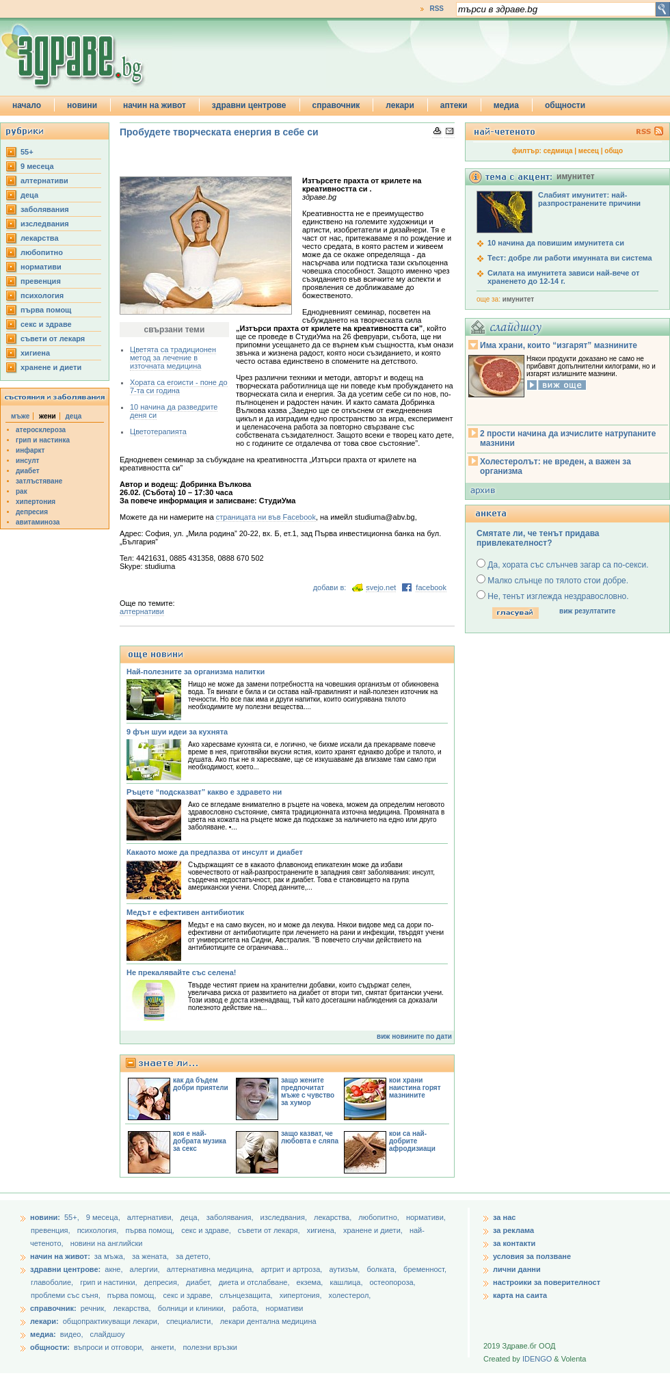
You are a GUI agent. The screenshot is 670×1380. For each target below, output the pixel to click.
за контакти (514, 1243)
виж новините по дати (414, 1036)
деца (29, 195)
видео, (71, 1334)
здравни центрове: (65, 1269)
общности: (50, 1347)
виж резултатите (587, 611)
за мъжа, (109, 1256)
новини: (45, 1217)
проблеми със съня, (67, 1295)
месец (588, 151)
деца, (191, 1217)
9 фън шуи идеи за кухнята (177, 732)
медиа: (43, 1334)
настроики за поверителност (546, 1282)
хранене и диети (51, 367)
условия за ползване (532, 1256)
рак (21, 491)
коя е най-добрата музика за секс (199, 1141)
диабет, (200, 1282)
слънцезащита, (246, 1295)
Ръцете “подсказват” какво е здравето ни (204, 792)
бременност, (424, 1269)
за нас (504, 1217)
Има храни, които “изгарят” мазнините (558, 345)
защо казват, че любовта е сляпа (309, 1137)
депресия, (162, 1282)
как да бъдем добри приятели (200, 1083)
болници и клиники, (192, 1308)
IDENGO (537, 1359)
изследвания (45, 224)
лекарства (40, 238)
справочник (336, 105)
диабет (28, 471)
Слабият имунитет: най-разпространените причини (589, 199)
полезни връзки (210, 1347)
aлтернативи (44, 180)
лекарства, (333, 1217)
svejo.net (381, 587)
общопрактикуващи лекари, (111, 1321)
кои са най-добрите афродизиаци (412, 1141)
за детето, (193, 1256)
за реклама (513, 1230)
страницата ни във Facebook (266, 517)
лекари (400, 105)
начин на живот (154, 105)
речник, (94, 1308)
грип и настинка (43, 440)
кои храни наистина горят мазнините (415, 1087)
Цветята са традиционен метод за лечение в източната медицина (173, 357)
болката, (382, 1269)
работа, (245, 1308)
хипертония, (302, 1295)
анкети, (163, 1347)
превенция (41, 281)
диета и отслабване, (255, 1282)
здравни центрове (249, 105)
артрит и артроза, (292, 1269)
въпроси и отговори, (109, 1347)
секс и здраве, (207, 1230)
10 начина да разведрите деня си (173, 411)
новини (82, 105)
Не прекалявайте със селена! (181, 972)
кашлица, (347, 1282)
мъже (20, 416)
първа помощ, (150, 1230)
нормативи (41, 267)
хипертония (35, 501)
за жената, (150, 1256)
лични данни (517, 1269)
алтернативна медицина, (211, 1269)
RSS (436, 8)
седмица (558, 151)
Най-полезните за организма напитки (195, 671)
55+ (27, 152)
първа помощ (46, 310)
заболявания (45, 209)
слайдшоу (107, 1334)
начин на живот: (60, 1256)
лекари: (44, 1321)
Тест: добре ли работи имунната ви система (569, 258)
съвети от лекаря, (270, 1230)
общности (565, 105)
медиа (506, 105)
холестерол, (350, 1295)
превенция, (51, 1230)
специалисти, (189, 1321)
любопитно (42, 252)
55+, (72, 1217)
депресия (32, 512)
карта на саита (520, 1295)
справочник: (53, 1308)
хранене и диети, (374, 1230)
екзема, (311, 1282)
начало (26, 105)
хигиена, (322, 1230)
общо (613, 151)
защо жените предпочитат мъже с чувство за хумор (307, 1091)
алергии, (146, 1269)
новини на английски (106, 1243)
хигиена (35, 353)
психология (42, 295)
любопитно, (379, 1217)
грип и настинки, (109, 1282)
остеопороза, (393, 1282)
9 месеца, (104, 1217)
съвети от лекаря (53, 338)
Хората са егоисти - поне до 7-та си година (179, 386)
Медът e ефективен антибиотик (185, 912)
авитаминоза (37, 522)
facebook (431, 587)
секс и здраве (46, 324)
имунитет (518, 299)
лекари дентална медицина (268, 1321)
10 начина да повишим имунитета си (555, 243)
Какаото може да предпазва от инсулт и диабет (214, 852)
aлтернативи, (151, 1217)
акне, (114, 1269)
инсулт (27, 460)
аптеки (454, 105)
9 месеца (37, 166)
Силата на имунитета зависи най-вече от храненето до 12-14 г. (563, 277)
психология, (99, 1230)
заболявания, (231, 1217)
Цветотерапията (158, 431)
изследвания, (284, 1217)
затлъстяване (39, 481)
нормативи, (426, 1217)
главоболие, (53, 1282)
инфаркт (30, 450)
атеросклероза (41, 430)
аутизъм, (345, 1269)
